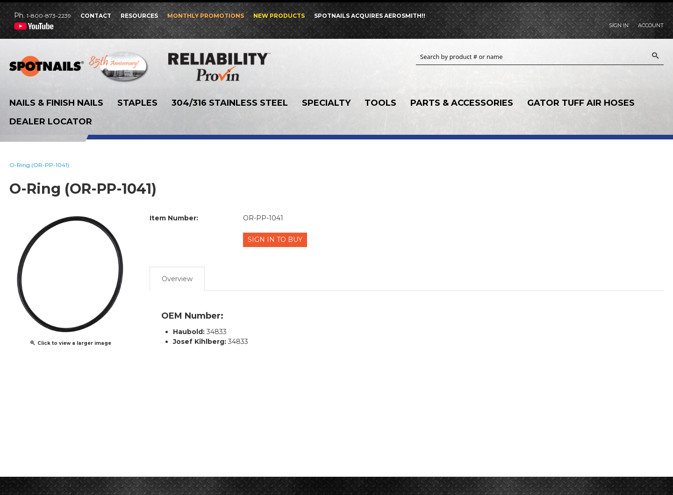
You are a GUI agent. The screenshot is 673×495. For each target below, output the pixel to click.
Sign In (619, 25)
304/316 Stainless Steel (230, 103)
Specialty (326, 103)
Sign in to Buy (276, 239)
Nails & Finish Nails (56, 103)
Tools (380, 103)
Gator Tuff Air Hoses (581, 103)
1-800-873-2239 (49, 15)
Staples (137, 103)
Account (651, 25)
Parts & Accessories (461, 103)
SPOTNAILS (79, 69)
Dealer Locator (50, 121)
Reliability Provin (238, 66)
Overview (177, 277)
